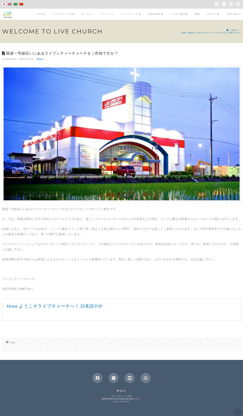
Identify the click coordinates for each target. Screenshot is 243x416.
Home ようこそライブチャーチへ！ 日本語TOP (54, 306)
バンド (196, 342)
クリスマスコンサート (96, 342)
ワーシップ (32, 346)
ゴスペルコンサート (176, 342)
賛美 (110, 346)
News (40, 59)
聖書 (95, 346)
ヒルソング (209, 342)
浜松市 (70, 346)
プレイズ (225, 342)
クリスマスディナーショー (130, 342)
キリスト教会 (54, 342)
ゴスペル (156, 342)
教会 (61, 346)
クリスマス (72, 342)
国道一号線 (49, 346)
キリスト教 (36, 342)
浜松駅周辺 (83, 346)
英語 (103, 346)
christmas (21, 342)
